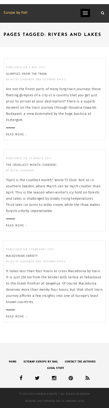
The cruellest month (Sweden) (31, 164)
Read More (16, 134)
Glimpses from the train (26, 73)
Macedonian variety (22, 256)
